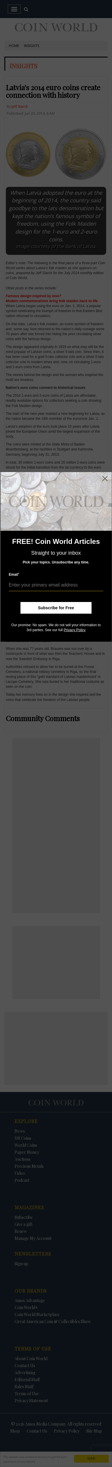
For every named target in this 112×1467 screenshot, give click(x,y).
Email (14, 574)
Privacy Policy (75, 630)
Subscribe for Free (56, 607)
